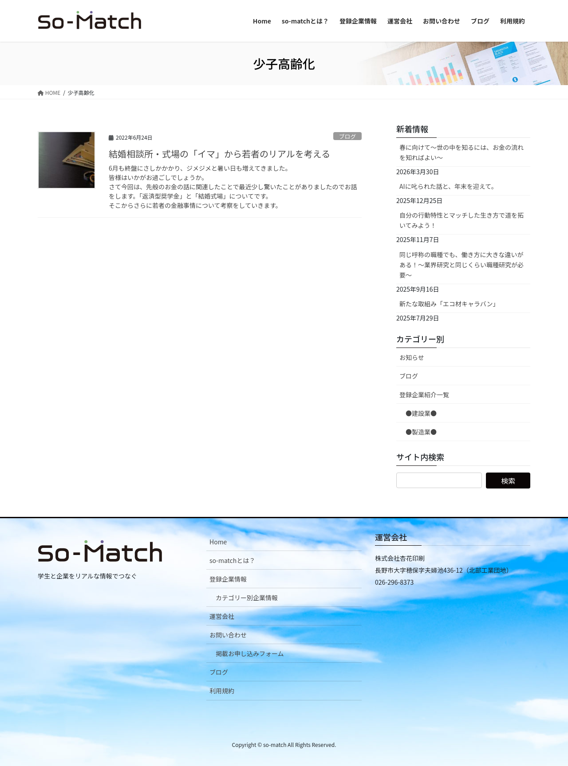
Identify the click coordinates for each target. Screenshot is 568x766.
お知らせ (411, 357)
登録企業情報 (228, 578)
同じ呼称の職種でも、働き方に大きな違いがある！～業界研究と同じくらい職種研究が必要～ (461, 264)
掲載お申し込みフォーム (250, 653)
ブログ (347, 136)
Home (218, 541)
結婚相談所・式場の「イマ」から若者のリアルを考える (219, 153)
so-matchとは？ (232, 560)
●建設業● (421, 413)
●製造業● (421, 431)
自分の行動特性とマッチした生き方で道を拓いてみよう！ (461, 220)
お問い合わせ (228, 634)
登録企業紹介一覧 (424, 394)
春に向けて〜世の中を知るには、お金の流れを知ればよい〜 (461, 152)
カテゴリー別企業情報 (247, 597)
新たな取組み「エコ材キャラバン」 (449, 303)
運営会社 (221, 616)
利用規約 (221, 690)
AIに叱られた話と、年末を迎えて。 (448, 186)
